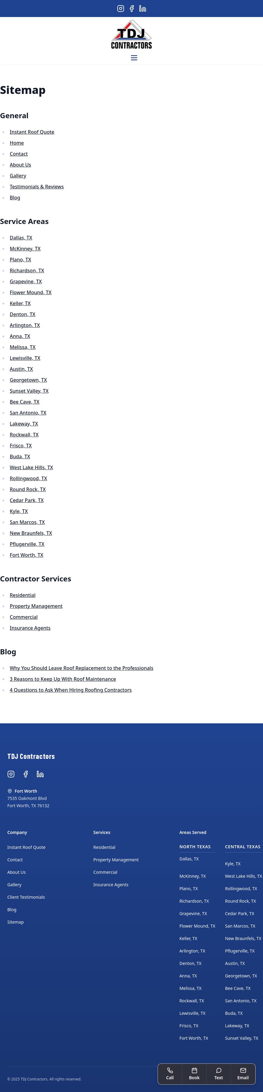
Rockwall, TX (24, 434)
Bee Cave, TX (24, 401)
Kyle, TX (19, 511)
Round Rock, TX (28, 489)
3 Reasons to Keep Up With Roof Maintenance (63, 679)
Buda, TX (20, 456)
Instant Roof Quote (32, 132)
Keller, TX (20, 303)
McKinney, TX (25, 248)
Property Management (36, 606)
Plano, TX (20, 259)
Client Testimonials (26, 897)
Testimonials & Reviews (37, 186)
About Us (20, 164)
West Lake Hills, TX (31, 467)
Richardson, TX (27, 270)
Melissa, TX (23, 347)
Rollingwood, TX (28, 478)
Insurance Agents (30, 628)
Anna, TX (20, 336)
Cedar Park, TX (27, 500)
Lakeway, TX (24, 423)
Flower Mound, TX (31, 292)
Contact (19, 153)
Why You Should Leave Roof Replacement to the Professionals (81, 668)
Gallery (18, 175)
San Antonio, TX (28, 412)
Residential (22, 595)
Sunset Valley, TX (29, 391)
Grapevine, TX (26, 281)
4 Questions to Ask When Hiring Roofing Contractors (71, 690)
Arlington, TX (25, 325)
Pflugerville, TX (27, 544)
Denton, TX (22, 314)
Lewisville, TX (25, 358)
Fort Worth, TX (26, 555)
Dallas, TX (21, 237)
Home (17, 143)
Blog (15, 197)
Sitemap (15, 922)
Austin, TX (21, 369)
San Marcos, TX (27, 522)
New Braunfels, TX (31, 533)
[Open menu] (134, 57)
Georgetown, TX (28, 380)
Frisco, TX (21, 445)
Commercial (24, 617)
